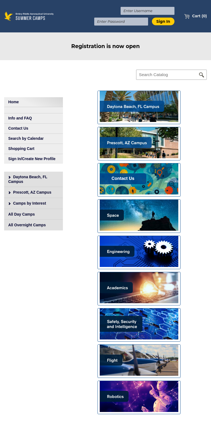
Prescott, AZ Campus (29, 192)
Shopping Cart (21, 148)
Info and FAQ (20, 118)
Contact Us (18, 128)
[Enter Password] (121, 22)
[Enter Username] (147, 11)
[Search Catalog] (171, 74)
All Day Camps (21, 214)
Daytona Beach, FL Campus (28, 179)
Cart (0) (195, 16)
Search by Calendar (26, 138)
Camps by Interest (27, 203)
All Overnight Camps (27, 225)
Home (13, 102)
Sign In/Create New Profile (31, 159)
